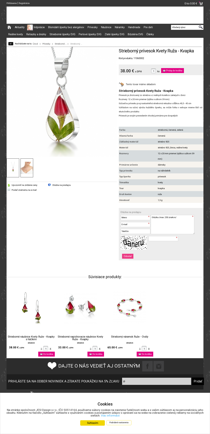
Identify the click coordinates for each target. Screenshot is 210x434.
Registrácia (24, 3)
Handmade (134, 27)
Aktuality (20, 27)
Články (150, 34)
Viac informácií (110, 415)
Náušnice (106, 27)
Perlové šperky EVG (90, 34)
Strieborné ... (61, 44)
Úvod (35, 44)
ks (158, 71)
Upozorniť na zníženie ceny (24, 185)
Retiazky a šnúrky (36, 34)
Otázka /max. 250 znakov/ (173, 224)
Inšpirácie (39, 27)
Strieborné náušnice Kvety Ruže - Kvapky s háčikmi (31, 338)
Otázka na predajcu (61, 185)
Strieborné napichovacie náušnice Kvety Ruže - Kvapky (80, 338)
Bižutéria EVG (135, 34)
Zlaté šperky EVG (114, 34)
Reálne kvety (15, 34)
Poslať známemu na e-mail (24, 190)
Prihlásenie (12, 3)
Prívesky (92, 27)
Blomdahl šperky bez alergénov (66, 27)
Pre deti (148, 27)
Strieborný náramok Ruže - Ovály (129, 336)
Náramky (120, 27)
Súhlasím (92, 423)
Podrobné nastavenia (118, 422)
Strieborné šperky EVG (62, 34)
